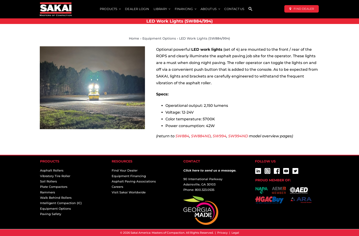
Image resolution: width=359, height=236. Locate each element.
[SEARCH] (250, 9)
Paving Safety (50, 214)
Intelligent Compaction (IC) (61, 203)
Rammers (47, 192)
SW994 (219, 136)
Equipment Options (55, 208)
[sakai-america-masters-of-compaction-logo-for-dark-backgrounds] (56, 4)
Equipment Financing (129, 176)
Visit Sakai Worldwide (129, 192)
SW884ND (201, 136)
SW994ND (238, 136)
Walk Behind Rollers (56, 197)
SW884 (182, 136)
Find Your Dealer (125, 170)
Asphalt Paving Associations (134, 181)
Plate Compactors (53, 187)
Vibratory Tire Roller (55, 176)
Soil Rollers (48, 181)
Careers (117, 187)
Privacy (222, 232)
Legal (235, 232)
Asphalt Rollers (52, 170)
